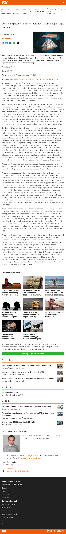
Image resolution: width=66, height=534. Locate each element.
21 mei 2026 (6, 309)
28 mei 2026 (6, 287)
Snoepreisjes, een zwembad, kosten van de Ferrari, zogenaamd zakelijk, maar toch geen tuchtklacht (54, 292)
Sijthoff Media (34, 456)
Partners (4, 491)
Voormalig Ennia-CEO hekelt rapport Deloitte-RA (54, 314)
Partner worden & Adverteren (12, 485)
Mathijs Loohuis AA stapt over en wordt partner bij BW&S (23, 372)
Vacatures (6, 387)
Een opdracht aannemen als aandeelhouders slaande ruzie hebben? (11, 336)
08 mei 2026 (6, 331)
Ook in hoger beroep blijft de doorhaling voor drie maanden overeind (10, 292)
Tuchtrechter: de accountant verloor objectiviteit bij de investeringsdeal (31, 314)
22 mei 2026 (49, 287)
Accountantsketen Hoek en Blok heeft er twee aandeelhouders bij (26, 366)
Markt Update (8, 401)
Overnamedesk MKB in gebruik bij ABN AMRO (18, 422)
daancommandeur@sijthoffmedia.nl (17, 471)
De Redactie (6, 39)
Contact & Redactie (8, 504)
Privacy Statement (8, 511)
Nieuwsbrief (6, 488)
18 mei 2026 (28, 309)
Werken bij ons (7, 508)
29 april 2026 (28, 331)
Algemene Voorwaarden (10, 514)
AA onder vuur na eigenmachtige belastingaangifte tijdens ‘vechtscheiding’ (9, 314)
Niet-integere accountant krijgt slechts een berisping (32, 336)
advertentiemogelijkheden (32, 458)
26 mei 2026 (28, 287)
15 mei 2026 (49, 309)
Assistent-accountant (10, 393)
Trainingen (5, 494)
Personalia (6, 360)
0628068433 (9, 469)
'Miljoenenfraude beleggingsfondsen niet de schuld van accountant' (38, 79)
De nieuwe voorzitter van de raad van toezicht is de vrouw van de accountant (32, 292)
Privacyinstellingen (8, 517)
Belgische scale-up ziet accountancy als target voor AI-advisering (26, 407)
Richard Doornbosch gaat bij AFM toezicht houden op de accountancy (28, 379)
